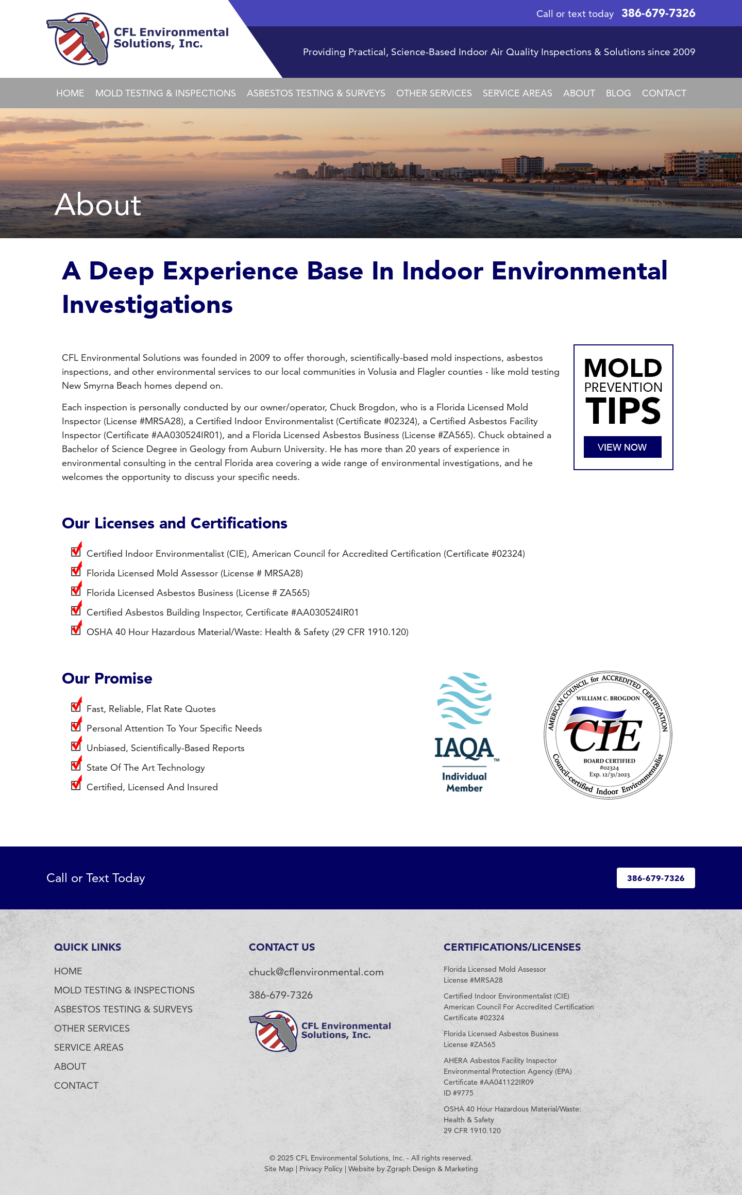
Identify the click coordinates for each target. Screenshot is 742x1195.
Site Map (279, 1168)
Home (70, 93)
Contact (664, 93)
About (579, 93)
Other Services (434, 93)
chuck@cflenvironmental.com (316, 972)
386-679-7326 (658, 13)
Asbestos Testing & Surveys (316, 93)
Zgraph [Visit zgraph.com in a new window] (399, 1168)
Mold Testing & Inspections (165, 93)
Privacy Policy (321, 1168)
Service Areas (517, 93)
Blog (618, 93)
